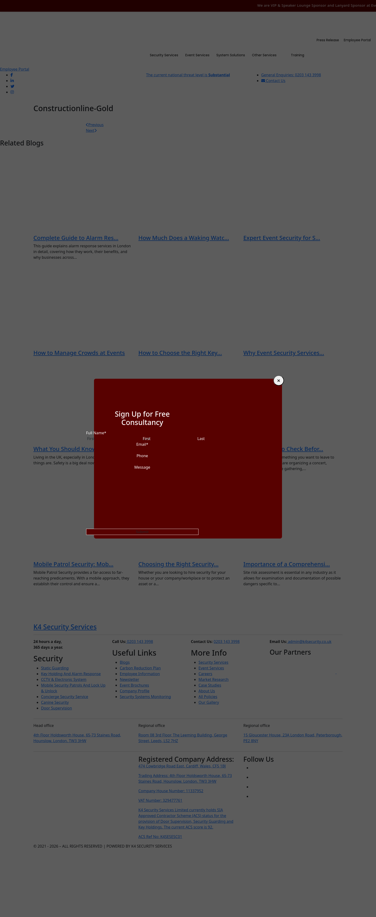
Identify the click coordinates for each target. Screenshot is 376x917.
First (146, 438)
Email (142, 444)
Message (142, 467)
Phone (142, 455)
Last (201, 438)
